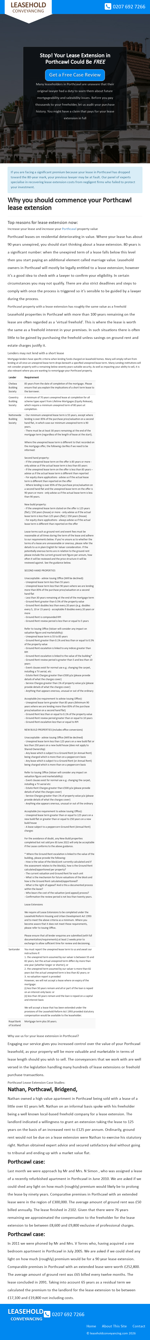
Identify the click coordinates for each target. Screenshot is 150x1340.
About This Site (114, 1326)
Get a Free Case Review (75, 75)
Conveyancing (28, 8)
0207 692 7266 (129, 7)
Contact (139, 1326)
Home (91, 1326)
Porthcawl (69, 229)
